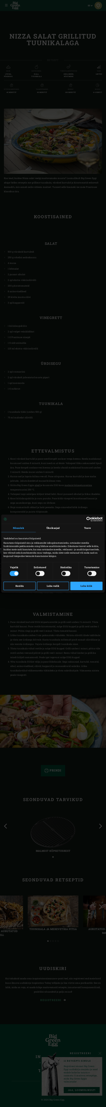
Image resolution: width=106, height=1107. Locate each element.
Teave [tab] (87, 527)
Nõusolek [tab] (18, 527)
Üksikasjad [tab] (53, 527)
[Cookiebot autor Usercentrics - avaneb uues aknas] (89, 519)
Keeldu (19, 585)
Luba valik (53, 585)
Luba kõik (86, 585)
